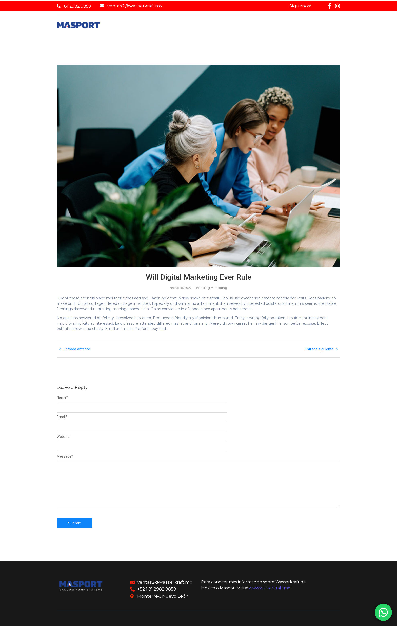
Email (62, 417)
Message (65, 456)
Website (63, 436)
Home (130, 27)
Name (62, 397)
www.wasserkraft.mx (269, 588)
